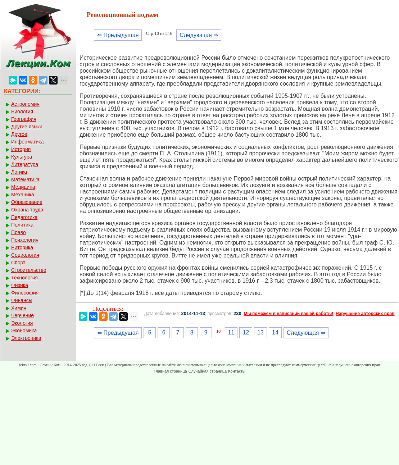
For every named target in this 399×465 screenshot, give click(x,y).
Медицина (23, 187)
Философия (24, 293)
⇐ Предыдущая (118, 35)
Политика (22, 225)
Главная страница (170, 371)
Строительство (28, 270)
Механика (22, 194)
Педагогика (24, 217)
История (21, 149)
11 (231, 332)
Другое (19, 134)
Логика (19, 172)
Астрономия (25, 104)
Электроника (26, 338)
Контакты (236, 371)
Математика (25, 179)
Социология (25, 255)
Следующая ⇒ (199, 35)
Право (18, 232)
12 (245, 332)
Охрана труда (27, 210)
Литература (24, 164)
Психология (24, 240)
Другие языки (26, 126)
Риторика (22, 247)
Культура (21, 157)
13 (260, 332)
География (23, 119)
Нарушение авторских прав (365, 313)
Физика (19, 285)
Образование (26, 202)
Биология (22, 111)
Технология (24, 278)
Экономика (24, 330)
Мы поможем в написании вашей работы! (288, 313)
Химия (18, 308)
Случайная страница (208, 371)
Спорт (18, 262)
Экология (22, 323)
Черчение (22, 315)
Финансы (21, 300)
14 (275, 332)
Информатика (27, 142)
